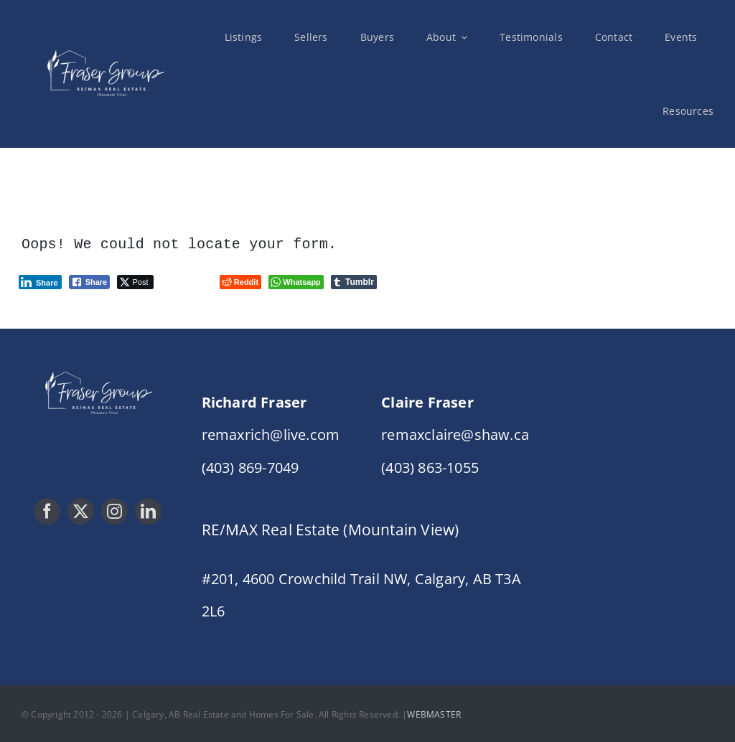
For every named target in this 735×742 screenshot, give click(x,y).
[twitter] (80, 510)
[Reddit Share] (240, 280)
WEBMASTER (434, 713)
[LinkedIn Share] (40, 280)
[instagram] (114, 510)
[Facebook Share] (90, 280)
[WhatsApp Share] (296, 280)
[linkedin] (148, 510)
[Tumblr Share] (354, 280)
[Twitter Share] (135, 280)
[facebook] (47, 510)
